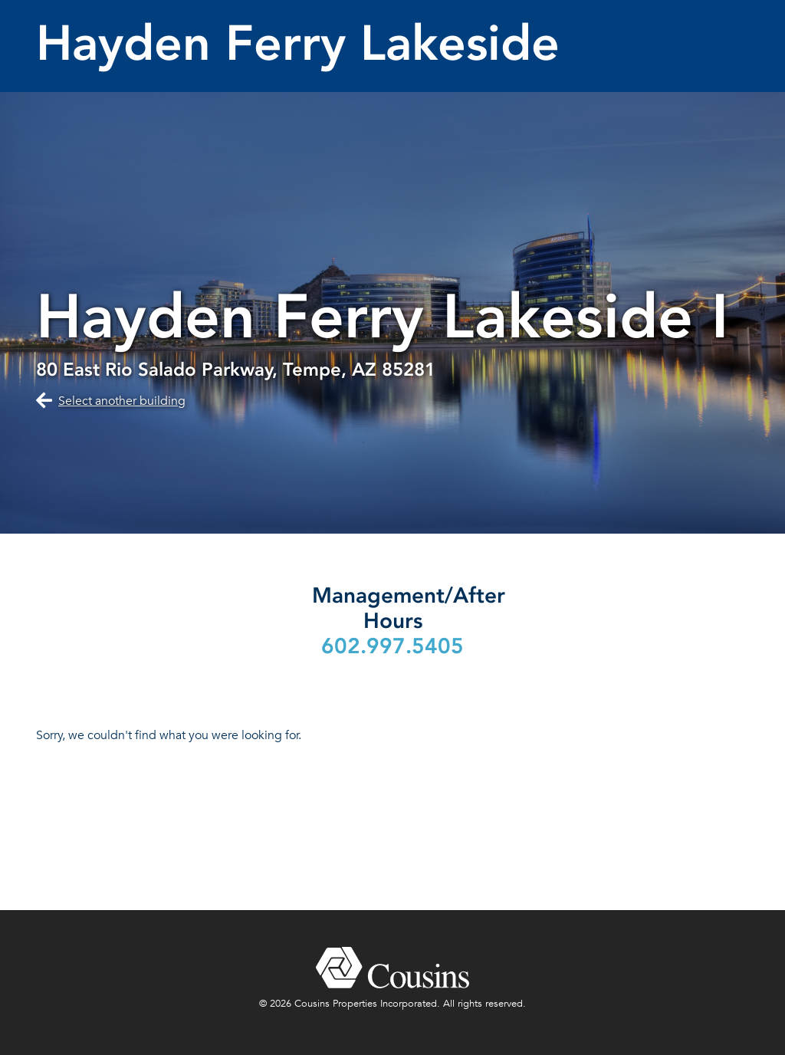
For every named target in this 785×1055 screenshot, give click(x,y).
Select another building (122, 401)
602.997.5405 (392, 646)
